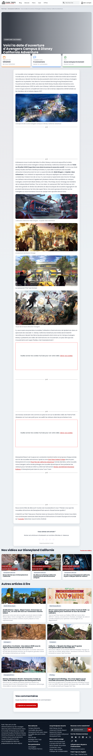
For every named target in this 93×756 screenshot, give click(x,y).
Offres (46, 3)
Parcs (33, 3)
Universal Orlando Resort (58, 728)
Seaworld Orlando (55, 730)
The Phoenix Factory (35, 746)
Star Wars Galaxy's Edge (56, 457)
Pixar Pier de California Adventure (42, 459)
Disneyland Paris (55, 734)
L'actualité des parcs (35, 728)
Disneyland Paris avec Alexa (37, 730)
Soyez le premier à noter (46, 540)
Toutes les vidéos (86, 548)
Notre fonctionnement (57, 739)
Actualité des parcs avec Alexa (36, 732)
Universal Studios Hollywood (58, 732)
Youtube (21, 516)
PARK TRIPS (11, 3)
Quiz (39, 3)
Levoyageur (32, 744)
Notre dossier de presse (57, 743)
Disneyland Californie (14, 8)
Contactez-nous (55, 745)
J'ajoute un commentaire (26, 703)
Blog (20, 3)
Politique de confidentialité (58, 749)
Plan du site (32, 735)
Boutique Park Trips (34, 737)
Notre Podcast (33, 739)
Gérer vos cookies (66, 353)
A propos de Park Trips (57, 741)
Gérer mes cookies (55, 747)
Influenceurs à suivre (78, 746)
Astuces (26, 3)
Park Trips (4, 8)
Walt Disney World (55, 726)
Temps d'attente (34, 726)
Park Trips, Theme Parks (79, 752)
